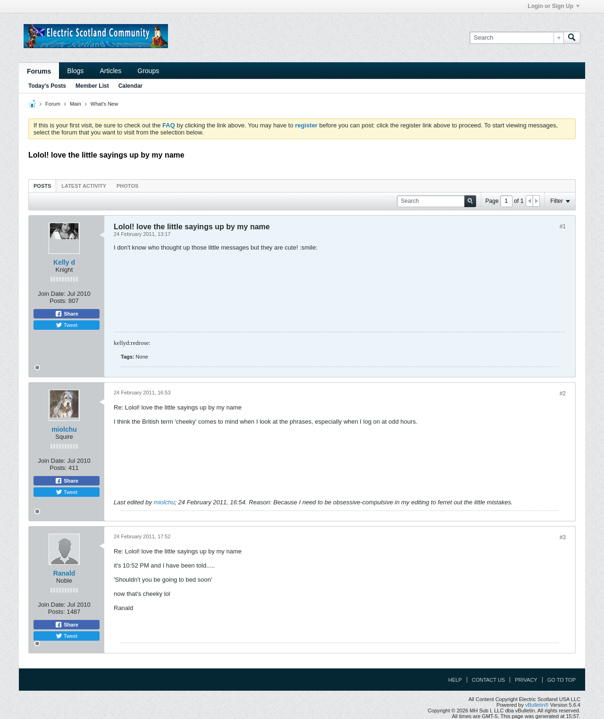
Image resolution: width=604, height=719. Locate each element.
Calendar (130, 86)
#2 (563, 393)
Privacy (526, 680)
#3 (563, 537)
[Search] (516, 38)
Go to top (561, 680)
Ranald (64, 573)
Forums (39, 71)
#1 (563, 226)
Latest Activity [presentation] (83, 186)
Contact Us (488, 680)
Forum (52, 104)
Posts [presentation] (42, 186)
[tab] (42, 185)
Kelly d (64, 262)
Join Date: (52, 293)
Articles (110, 71)
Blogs (75, 71)
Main (75, 104)
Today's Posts (47, 86)
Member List (92, 86)
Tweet (66, 325)
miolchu (64, 429)
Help (455, 680)
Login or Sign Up (553, 6)
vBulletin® (537, 705)
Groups (148, 71)
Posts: (58, 300)
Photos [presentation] (127, 186)
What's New (104, 104)
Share (66, 314)
